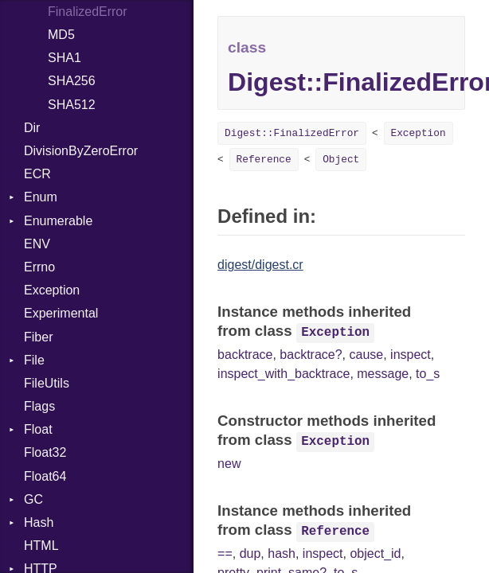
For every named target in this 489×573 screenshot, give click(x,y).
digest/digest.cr (260, 264)
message (383, 373)
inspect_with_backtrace (283, 373)
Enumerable (58, 221)
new (229, 463)
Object (341, 160)
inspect (410, 354)
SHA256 (72, 81)
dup (250, 553)
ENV (37, 244)
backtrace (244, 354)
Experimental (61, 313)
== (225, 553)
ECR (37, 174)
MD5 (61, 34)
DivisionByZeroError (81, 151)
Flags (39, 406)
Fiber (38, 337)
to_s (428, 373)
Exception (52, 290)
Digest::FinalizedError (292, 133)
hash (281, 553)
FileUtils (46, 383)
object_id (375, 553)
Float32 (45, 452)
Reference (264, 160)
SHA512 (72, 104)
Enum (40, 197)
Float (38, 429)
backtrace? (311, 354)
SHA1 (64, 57)
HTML (41, 545)
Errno (39, 267)
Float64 (45, 476)
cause (367, 354)
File (34, 360)
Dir (32, 127)
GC (33, 499)
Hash (38, 522)
